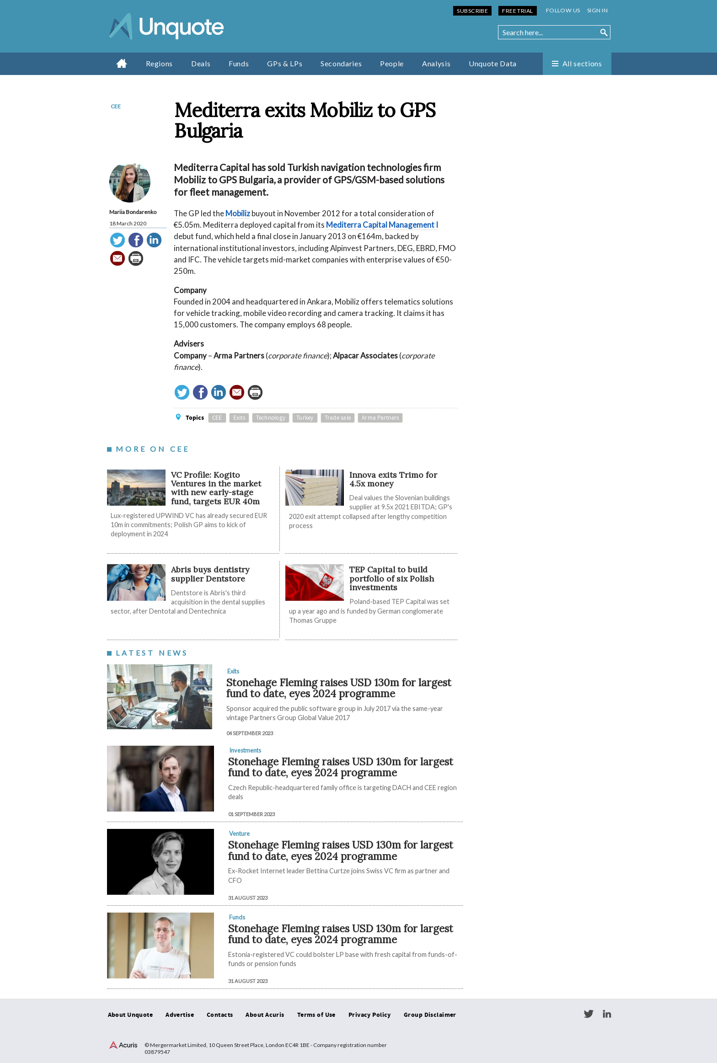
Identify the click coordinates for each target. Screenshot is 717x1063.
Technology (271, 418)
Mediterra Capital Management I (382, 225)
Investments (245, 750)
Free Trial (517, 10)
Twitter (588, 1014)
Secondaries (341, 63)
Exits (239, 418)
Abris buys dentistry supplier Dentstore (210, 573)
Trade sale (338, 418)
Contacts (220, 1015)
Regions (159, 63)
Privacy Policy (369, 1015)
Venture (239, 833)
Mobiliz (237, 213)
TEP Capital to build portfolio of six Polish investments (391, 578)
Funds (239, 63)
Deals (200, 63)
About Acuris (265, 1015)
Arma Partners (380, 418)
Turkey (305, 418)
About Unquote (130, 1015)
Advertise (180, 1015)
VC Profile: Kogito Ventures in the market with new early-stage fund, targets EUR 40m (216, 488)
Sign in (597, 10)
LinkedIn (606, 1014)
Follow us (563, 10)
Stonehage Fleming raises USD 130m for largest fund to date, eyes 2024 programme (338, 688)
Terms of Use (316, 1015)
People (392, 63)
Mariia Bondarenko (132, 211)
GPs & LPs (284, 63)
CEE (116, 106)
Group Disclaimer (430, 1015)
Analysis (436, 63)
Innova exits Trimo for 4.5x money (393, 479)
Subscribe (472, 10)
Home (122, 63)
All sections (582, 63)
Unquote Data (493, 63)
